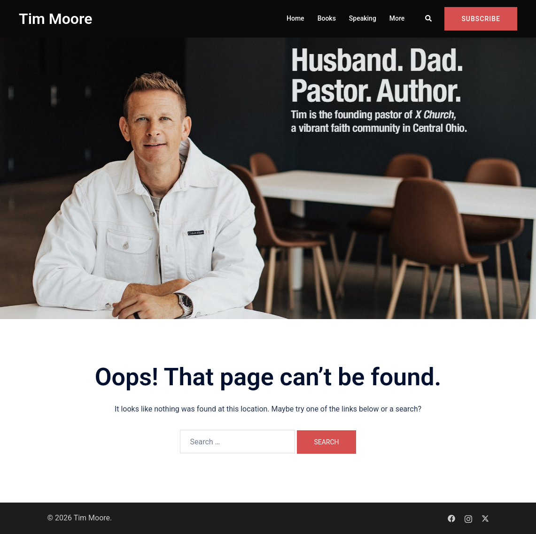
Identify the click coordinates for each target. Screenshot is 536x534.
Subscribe (480, 19)
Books (327, 18)
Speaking (362, 18)
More (397, 18)
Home (295, 18)
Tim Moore (55, 19)
